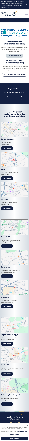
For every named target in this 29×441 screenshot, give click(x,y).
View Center (7, 148)
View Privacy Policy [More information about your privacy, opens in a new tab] (22, 431)
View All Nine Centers (14, 56)
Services (5, 20)
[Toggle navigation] (26, 13)
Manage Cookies (14, 434)
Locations (14, 20)
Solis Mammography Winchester (14, 74)
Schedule (24, 20)
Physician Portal (14, 98)
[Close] (27, 425)
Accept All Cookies (14, 438)
